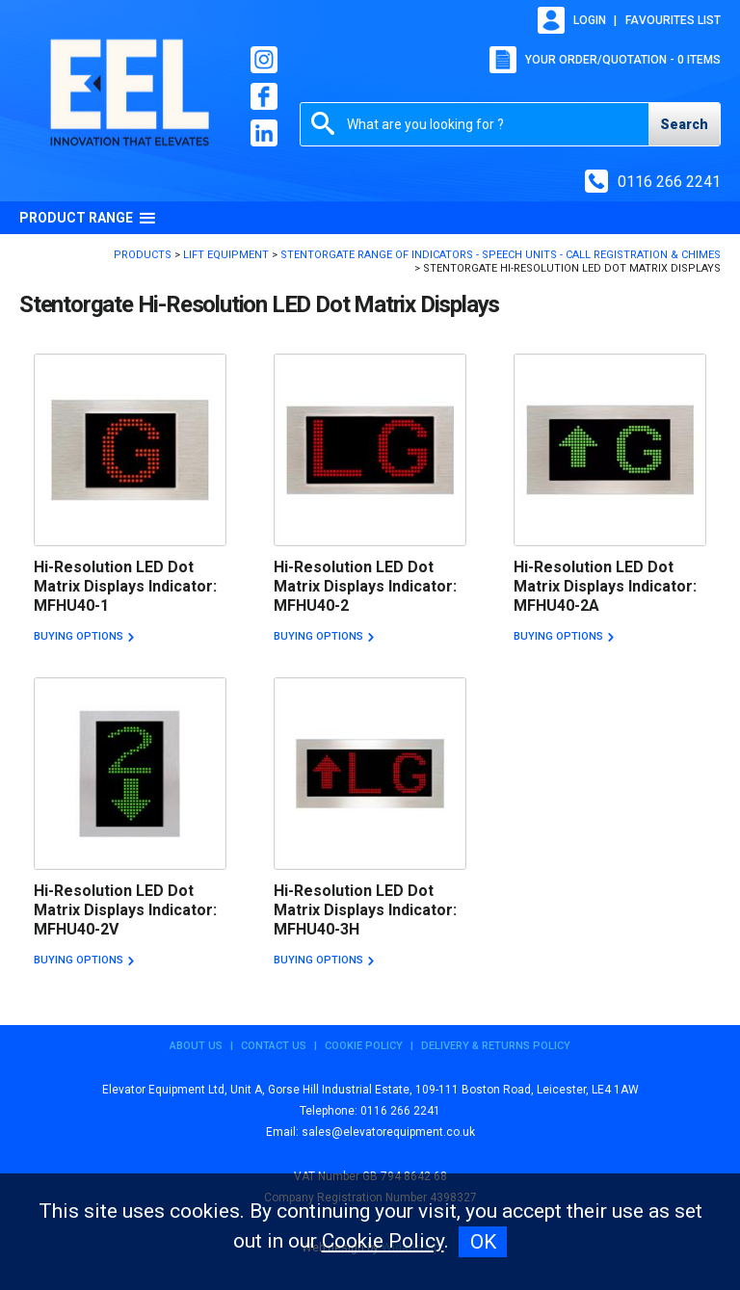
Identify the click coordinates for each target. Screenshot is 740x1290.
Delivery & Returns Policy (495, 1046)
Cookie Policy (364, 1046)
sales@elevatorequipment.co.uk (388, 1132)
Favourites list (673, 20)
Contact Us (273, 1046)
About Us (196, 1046)
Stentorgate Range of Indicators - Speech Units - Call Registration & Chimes (500, 255)
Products (143, 255)
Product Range (87, 217)
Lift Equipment (226, 255)
